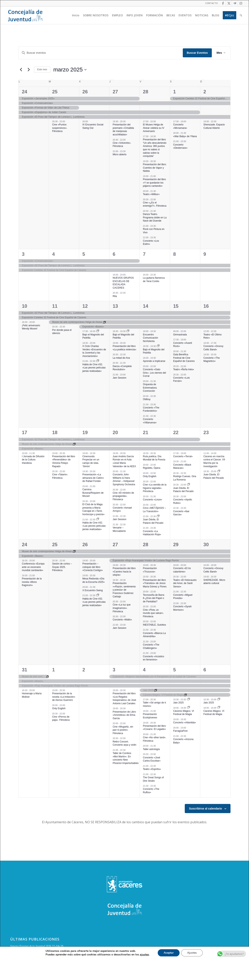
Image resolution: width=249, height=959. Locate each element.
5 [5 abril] (174, 669)
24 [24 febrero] (24, 91)
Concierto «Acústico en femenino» (153, 658)
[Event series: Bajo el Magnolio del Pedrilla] (97, 331)
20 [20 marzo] (115, 432)
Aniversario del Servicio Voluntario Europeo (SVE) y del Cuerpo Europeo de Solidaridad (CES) (62, 953)
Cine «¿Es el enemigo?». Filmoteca (154, 204)
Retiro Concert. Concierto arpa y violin (124, 743)
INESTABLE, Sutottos (154, 624)
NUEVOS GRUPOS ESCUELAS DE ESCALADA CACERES (123, 282)
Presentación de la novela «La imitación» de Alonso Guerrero (63, 696)
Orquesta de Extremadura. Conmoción (150, 387)
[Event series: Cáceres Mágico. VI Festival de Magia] (188, 707)
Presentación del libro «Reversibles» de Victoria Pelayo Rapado (63, 461)
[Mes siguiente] (28, 69)
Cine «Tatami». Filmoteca (60, 476)
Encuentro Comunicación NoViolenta (150, 338)
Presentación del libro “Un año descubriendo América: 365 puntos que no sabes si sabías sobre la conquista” (154, 147)
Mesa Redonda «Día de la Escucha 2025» (93, 580)
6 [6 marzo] (114, 254)
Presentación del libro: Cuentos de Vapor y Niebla (155, 167)
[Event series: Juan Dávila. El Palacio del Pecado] (158, 516)
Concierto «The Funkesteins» (151, 409)
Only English (149, 476)
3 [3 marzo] (23, 254)
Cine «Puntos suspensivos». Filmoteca (59, 128)
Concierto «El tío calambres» (182, 570)
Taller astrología (151, 749)
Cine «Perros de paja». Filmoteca (61, 718)
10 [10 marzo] (24, 306)
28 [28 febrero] (145, 91)
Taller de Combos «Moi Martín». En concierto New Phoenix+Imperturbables (125, 758)
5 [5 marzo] (83, 254)
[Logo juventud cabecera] (25, 15)
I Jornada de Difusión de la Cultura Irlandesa (33, 459)
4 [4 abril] (144, 669)
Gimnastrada (180, 334)
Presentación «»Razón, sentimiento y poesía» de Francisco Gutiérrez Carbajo (124, 590)
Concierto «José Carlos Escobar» (152, 759)
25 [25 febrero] (54, 91)
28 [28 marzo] (145, 544)
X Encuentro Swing (92, 590)
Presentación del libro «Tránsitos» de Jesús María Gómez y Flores (155, 583)
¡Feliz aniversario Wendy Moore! (31, 327)
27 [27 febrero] (115, 91)
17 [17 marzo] (24, 432)
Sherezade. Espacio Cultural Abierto (214, 126)
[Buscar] (241, 15)
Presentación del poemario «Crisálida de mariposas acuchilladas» (123, 129)
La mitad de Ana (121, 357)
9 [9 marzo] (204, 254)
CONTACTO (211, 3)
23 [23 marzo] (206, 432)
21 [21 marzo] (145, 432)
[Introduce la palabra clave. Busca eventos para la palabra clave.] (101, 53)
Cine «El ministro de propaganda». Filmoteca (123, 496)
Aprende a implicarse (154, 361)
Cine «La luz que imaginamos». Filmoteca (121, 608)
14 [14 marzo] (145, 306)
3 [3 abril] (114, 669)
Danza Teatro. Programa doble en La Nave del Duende (155, 217)
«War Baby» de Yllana (185, 136)
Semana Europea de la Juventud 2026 (30, 946)
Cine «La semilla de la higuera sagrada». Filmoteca (154, 488)
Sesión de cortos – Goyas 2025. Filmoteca (62, 567)
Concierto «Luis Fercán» (181, 379)
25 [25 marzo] (54, 544)
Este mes (42, 69)
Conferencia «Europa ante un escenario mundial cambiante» (33, 567)
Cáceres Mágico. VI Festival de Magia (183, 713)
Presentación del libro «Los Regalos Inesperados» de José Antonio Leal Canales (124, 698)
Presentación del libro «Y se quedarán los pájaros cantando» (154, 182)
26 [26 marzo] (85, 544)
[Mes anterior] (20, 69)
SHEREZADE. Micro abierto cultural (214, 582)
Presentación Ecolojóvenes (150, 716)
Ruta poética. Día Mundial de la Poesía (154, 458)
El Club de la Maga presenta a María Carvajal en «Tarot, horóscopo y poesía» (93, 509)
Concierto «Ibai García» (181, 513)
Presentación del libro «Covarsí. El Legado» (154, 728)
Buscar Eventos (197, 52)
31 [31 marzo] (24, 669)
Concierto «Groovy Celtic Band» (213, 570)
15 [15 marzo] (176, 306)
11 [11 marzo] (54, 306)
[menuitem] (210, 3)
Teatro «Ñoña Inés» (183, 369)
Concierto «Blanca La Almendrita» (154, 635)
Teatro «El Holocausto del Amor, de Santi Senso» (184, 583)
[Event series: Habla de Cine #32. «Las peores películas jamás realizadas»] (97, 361)
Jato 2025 (178, 702)
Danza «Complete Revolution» (122, 368)
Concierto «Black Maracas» (182, 466)
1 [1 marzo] (174, 91)
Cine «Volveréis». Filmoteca (122, 145)
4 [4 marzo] (53, 254)
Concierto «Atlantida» (184, 722)
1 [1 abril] (53, 669)
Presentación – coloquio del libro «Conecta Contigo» (92, 567)
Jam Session (119, 377)
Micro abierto (119, 154)
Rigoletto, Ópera (151, 468)
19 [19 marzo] (85, 432)
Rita (115, 296)
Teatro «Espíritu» (152, 769)
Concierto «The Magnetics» (211, 359)
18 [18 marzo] (54, 432)
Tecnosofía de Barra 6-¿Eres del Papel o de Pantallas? (153, 598)
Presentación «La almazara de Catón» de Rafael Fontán (93, 477)
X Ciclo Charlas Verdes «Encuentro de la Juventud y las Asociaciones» (94, 351)
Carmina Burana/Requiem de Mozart (93, 492)
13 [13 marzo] (115, 306)
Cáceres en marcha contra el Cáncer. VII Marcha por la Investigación (214, 461)
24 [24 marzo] (24, 544)
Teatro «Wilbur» (151, 194)
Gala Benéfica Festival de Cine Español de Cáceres (184, 357)
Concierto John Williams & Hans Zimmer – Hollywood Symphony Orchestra (124, 479)
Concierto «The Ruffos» (151, 791)
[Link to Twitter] (229, 3)
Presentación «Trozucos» (150, 570)
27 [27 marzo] (115, 544)
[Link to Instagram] (241, 3)
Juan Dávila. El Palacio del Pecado (153, 521)
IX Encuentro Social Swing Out (92, 126)
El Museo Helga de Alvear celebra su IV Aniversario (153, 128)
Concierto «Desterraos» (180, 146)
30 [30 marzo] (206, 544)
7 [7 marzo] (144, 254)
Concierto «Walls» (122, 619)
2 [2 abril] (83, 669)
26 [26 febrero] (85, 91)
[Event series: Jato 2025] (188, 699)
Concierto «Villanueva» (150, 421)
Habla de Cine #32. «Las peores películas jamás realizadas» (94, 367)
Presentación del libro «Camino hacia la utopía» (124, 571)
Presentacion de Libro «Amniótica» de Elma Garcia (124, 715)
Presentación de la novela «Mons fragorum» (32, 582)
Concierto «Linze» (152, 499)
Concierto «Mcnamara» (180, 126)
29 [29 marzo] (176, 544)
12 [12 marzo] (85, 306)
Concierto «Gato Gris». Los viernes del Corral (154, 372)
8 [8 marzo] (174, 254)
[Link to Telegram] (235, 3)
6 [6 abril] (204, 669)
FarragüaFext (180, 731)
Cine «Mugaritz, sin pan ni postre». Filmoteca (123, 730)
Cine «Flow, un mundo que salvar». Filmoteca (153, 613)
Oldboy (147, 399)
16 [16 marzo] (206, 306)
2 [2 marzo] (204, 91)
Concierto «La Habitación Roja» (152, 533)
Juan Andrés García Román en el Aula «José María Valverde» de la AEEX (124, 461)
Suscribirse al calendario (205, 808)
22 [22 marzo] (176, 432)
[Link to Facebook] (223, 3)
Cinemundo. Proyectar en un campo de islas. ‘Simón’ (90, 461)
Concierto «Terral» (183, 456)
